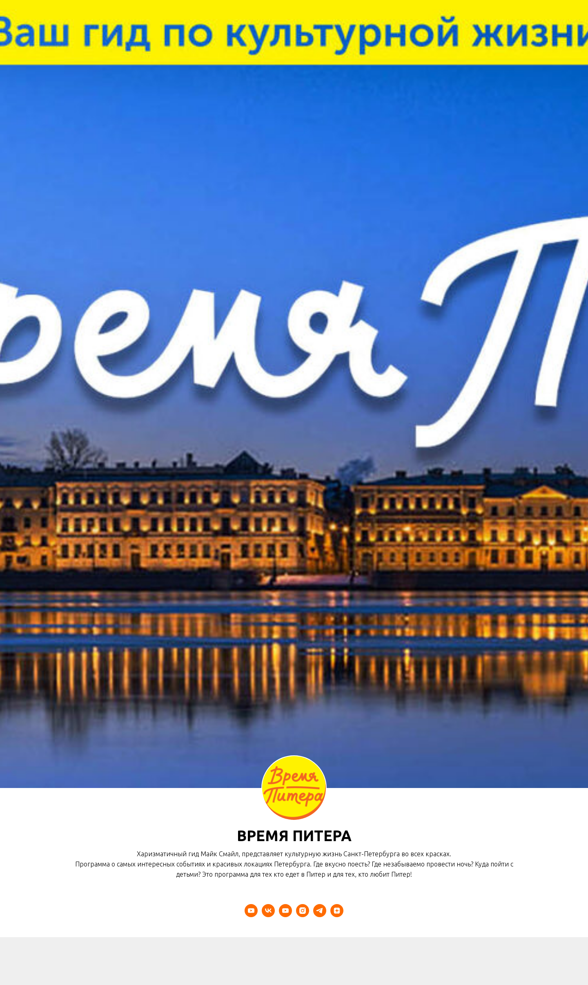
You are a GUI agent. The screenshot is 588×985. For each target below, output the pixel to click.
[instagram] (302, 910)
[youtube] (251, 910)
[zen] (336, 910)
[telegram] (319, 910)
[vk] (268, 910)
